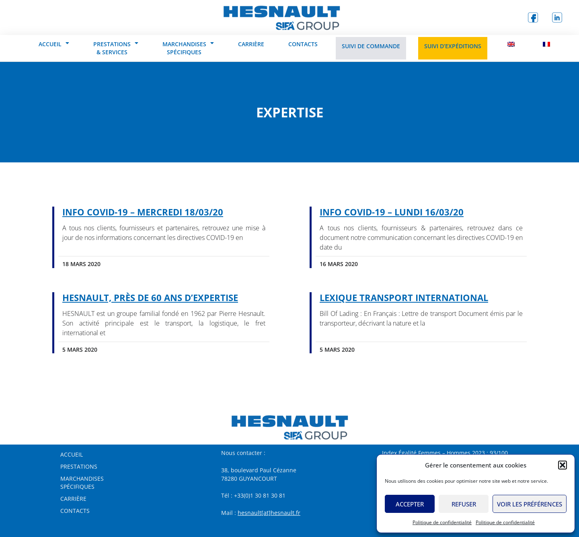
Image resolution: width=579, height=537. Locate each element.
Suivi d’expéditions (452, 46)
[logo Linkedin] (557, 18)
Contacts (303, 44)
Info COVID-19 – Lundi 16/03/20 (392, 212)
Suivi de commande (371, 46)
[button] (562, 465)
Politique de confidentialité (442, 522)
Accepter (410, 504)
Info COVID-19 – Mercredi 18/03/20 (142, 212)
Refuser (464, 504)
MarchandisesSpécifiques (82, 482)
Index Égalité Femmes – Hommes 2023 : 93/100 (445, 453)
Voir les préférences (529, 504)
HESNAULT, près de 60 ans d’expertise (150, 297)
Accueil (54, 43)
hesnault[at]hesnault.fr (269, 513)
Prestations (78, 466)
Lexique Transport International (404, 297)
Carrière (251, 44)
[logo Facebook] (533, 18)
